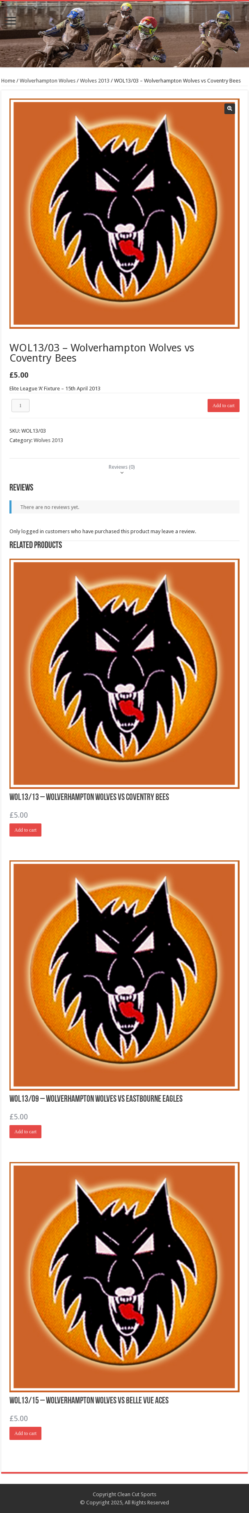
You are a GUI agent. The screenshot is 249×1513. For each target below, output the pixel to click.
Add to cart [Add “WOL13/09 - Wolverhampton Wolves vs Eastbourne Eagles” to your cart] (25, 1132)
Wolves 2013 (95, 81)
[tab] (122, 467)
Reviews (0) (122, 467)
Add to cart (223, 405)
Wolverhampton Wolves (47, 81)
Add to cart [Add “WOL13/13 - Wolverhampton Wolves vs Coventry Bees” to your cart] (25, 830)
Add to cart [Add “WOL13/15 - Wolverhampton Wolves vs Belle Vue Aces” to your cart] (25, 1433)
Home (8, 81)
